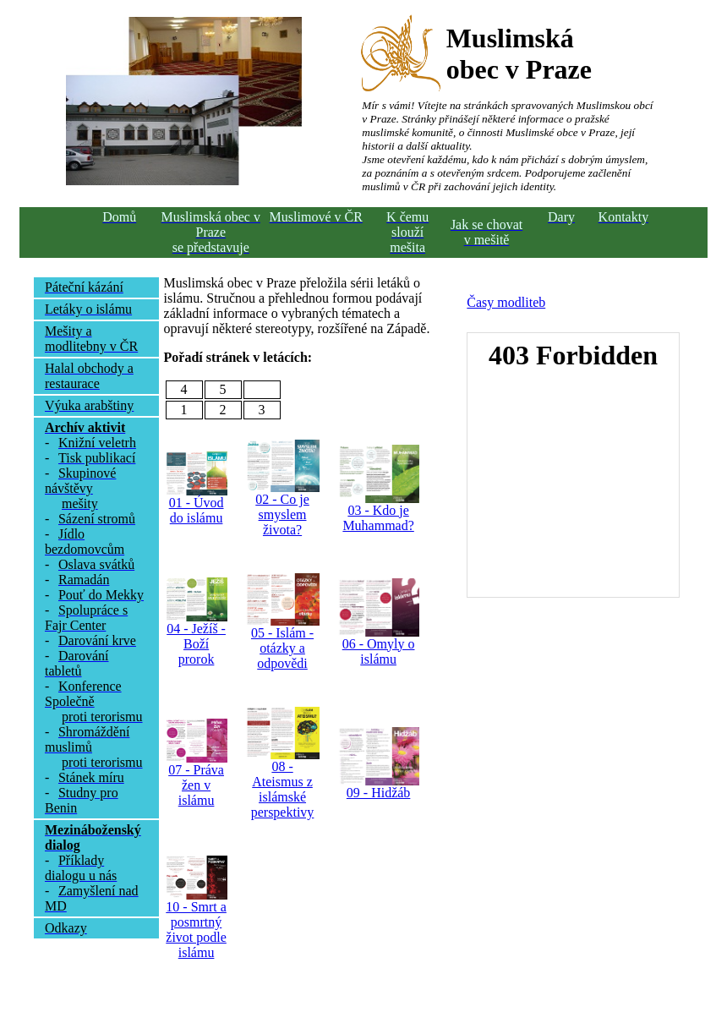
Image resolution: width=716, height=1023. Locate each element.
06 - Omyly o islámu (378, 651)
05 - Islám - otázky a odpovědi (282, 648)
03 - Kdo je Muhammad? (377, 518)
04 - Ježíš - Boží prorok (196, 643)
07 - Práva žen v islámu (196, 785)
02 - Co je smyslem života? (282, 514)
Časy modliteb (506, 302)
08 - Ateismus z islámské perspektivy (282, 789)
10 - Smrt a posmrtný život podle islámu (196, 930)
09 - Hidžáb (379, 792)
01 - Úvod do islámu (196, 510)
